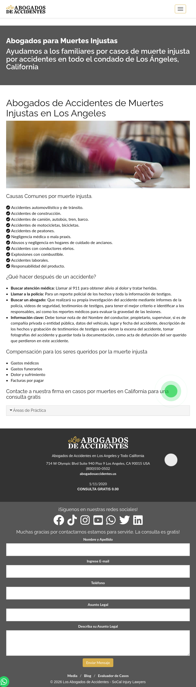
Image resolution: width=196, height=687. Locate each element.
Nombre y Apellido (98, 539)
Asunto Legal (98, 604)
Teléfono (98, 583)
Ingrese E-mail (98, 561)
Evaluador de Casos (113, 675)
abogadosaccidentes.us (98, 473)
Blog (87, 675)
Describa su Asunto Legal (98, 626)
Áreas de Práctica (29, 410)
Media (72, 675)
